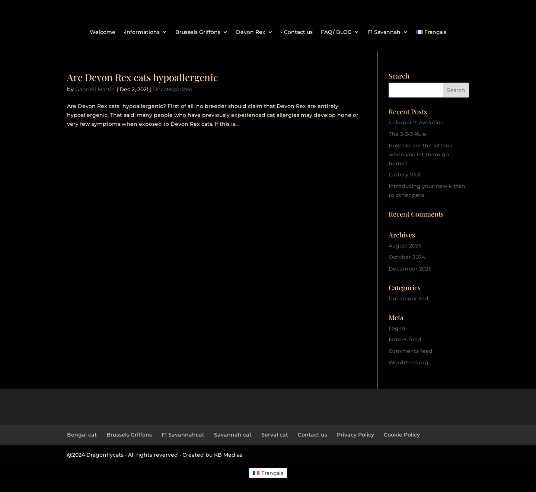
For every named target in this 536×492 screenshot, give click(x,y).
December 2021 (409, 268)
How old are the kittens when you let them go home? (420, 154)
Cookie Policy (402, 434)
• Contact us (297, 32)
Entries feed (405, 339)
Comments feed (411, 351)
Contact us (312, 434)
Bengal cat (82, 434)
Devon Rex (250, 32)
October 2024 (407, 257)
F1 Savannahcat (183, 434)
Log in (397, 328)
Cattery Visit (405, 174)
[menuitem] (431, 33)
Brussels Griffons (197, 32)
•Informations (142, 32)
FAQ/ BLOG (336, 32)
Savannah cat (233, 434)
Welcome (102, 32)
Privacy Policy (355, 434)
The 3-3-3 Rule (407, 134)
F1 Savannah (384, 32)
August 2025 (405, 245)
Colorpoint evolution (416, 122)
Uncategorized (173, 89)
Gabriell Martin (95, 89)
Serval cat (274, 434)
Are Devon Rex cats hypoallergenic (142, 77)
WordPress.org (408, 362)
